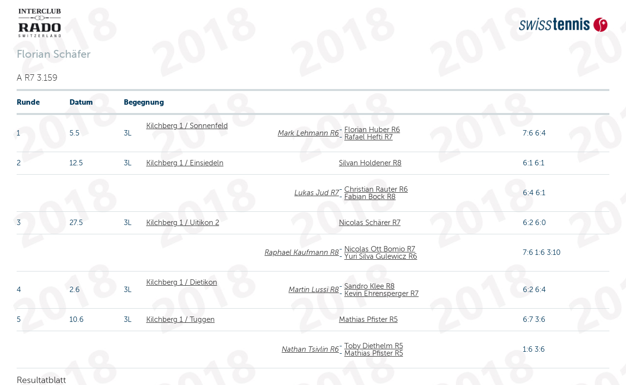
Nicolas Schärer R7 (370, 222)
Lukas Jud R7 (316, 193)
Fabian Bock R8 (370, 197)
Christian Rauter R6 (376, 189)
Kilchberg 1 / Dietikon (181, 282)
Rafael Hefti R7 (368, 137)
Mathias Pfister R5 (368, 319)
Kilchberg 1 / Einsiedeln (185, 163)
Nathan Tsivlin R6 (310, 349)
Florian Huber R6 (372, 130)
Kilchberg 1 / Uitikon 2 (182, 222)
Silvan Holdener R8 (370, 163)
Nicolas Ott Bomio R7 (379, 249)
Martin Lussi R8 (314, 290)
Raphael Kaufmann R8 (302, 252)
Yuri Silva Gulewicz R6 (380, 256)
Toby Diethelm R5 (373, 346)
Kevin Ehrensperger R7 (381, 293)
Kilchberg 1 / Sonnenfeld (187, 126)
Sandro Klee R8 (369, 286)
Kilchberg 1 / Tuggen (180, 319)
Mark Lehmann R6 (308, 133)
